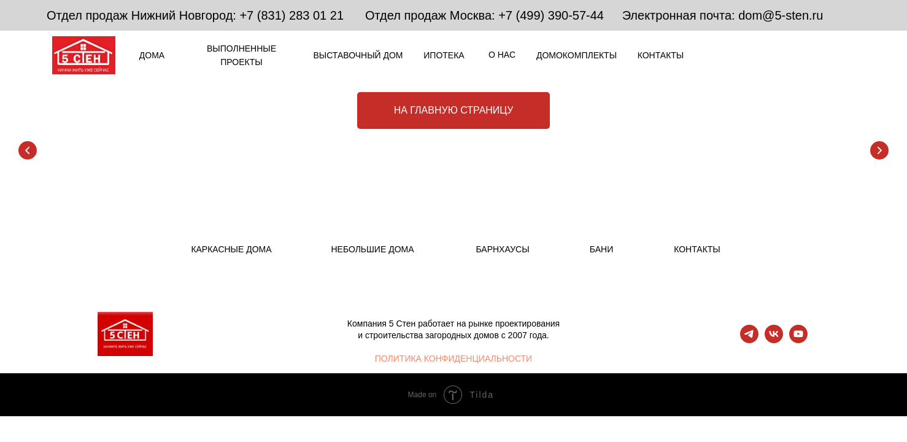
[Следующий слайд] (879, 150)
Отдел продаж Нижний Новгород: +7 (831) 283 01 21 (195, 15)
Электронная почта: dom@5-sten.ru (723, 15)
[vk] (774, 340)
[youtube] (798, 340)
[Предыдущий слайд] (27, 150)
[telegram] (749, 340)
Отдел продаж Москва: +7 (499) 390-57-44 (484, 15)
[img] (748, 55)
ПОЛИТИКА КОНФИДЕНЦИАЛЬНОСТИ (453, 358)
